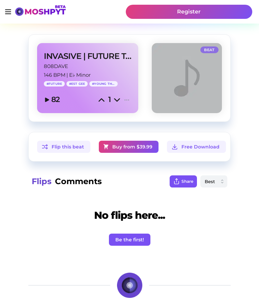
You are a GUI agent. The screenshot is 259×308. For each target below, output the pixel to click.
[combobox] (213, 181)
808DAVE (56, 66)
